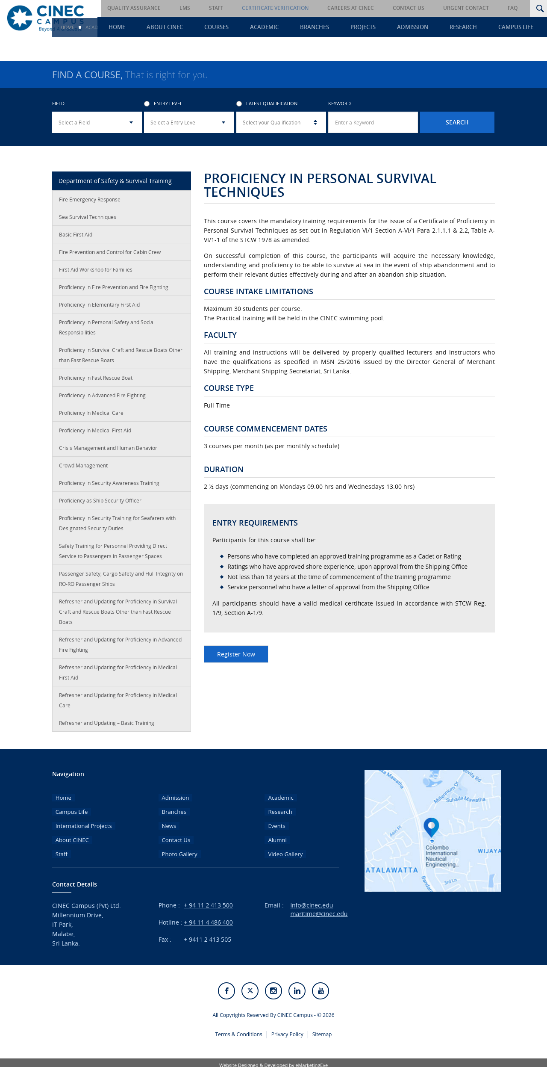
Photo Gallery (177, 849)
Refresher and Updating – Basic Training (106, 726)
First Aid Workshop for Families (95, 273)
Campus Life (520, 28)
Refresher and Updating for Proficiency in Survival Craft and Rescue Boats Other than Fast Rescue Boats (118, 615)
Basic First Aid (75, 238)
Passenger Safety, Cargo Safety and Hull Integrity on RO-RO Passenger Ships (121, 582)
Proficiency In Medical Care (91, 416)
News (166, 824)
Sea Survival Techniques (87, 220)
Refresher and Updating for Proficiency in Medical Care (118, 703)
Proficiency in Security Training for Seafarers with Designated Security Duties (117, 526)
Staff (252, 8)
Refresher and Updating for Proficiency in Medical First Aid (118, 676)
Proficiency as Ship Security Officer (100, 504)
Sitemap (322, 1028)
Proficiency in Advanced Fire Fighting (102, 399)
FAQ (518, 8)
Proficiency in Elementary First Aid (99, 308)
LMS (226, 8)
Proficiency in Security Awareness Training (109, 486)
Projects (381, 28)
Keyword (339, 107)
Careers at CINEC (374, 8)
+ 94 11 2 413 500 (208, 900)
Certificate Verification (305, 8)
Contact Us (426, 8)
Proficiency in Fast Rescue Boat (95, 381)
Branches (336, 28)
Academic (290, 28)
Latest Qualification (266, 107)
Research (472, 28)
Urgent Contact (478, 8)
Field (58, 107)
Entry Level (163, 107)
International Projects (82, 824)
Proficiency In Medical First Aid (95, 434)
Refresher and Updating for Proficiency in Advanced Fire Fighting (120, 648)
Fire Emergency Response (90, 203)
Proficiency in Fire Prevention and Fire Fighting (113, 290)
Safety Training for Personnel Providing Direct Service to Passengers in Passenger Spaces (113, 554)
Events (274, 824)
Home (156, 28)
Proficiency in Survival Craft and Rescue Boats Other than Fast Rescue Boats (120, 358)
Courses (247, 28)
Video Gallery (283, 849)
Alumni (274, 837)
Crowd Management (83, 469)
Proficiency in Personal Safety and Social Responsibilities (107, 331)
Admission (426, 28)
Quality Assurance (182, 8)
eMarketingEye (311, 1060)
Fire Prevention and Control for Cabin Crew (110, 255)
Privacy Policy (287, 1028)
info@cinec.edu (311, 900)
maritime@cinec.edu (318, 909)
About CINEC (200, 28)
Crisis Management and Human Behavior (108, 451)
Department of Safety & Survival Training (115, 184)
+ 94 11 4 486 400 (208, 917)
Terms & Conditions (238, 1028)
